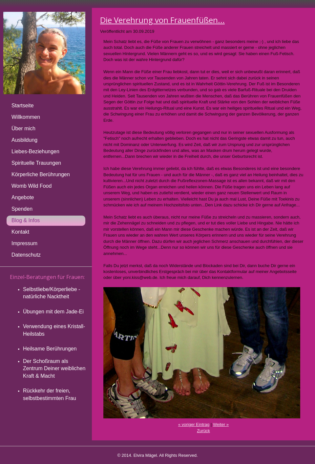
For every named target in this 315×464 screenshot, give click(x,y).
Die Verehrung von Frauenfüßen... (162, 19)
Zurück (203, 430)
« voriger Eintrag (193, 424)
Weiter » (221, 424)
